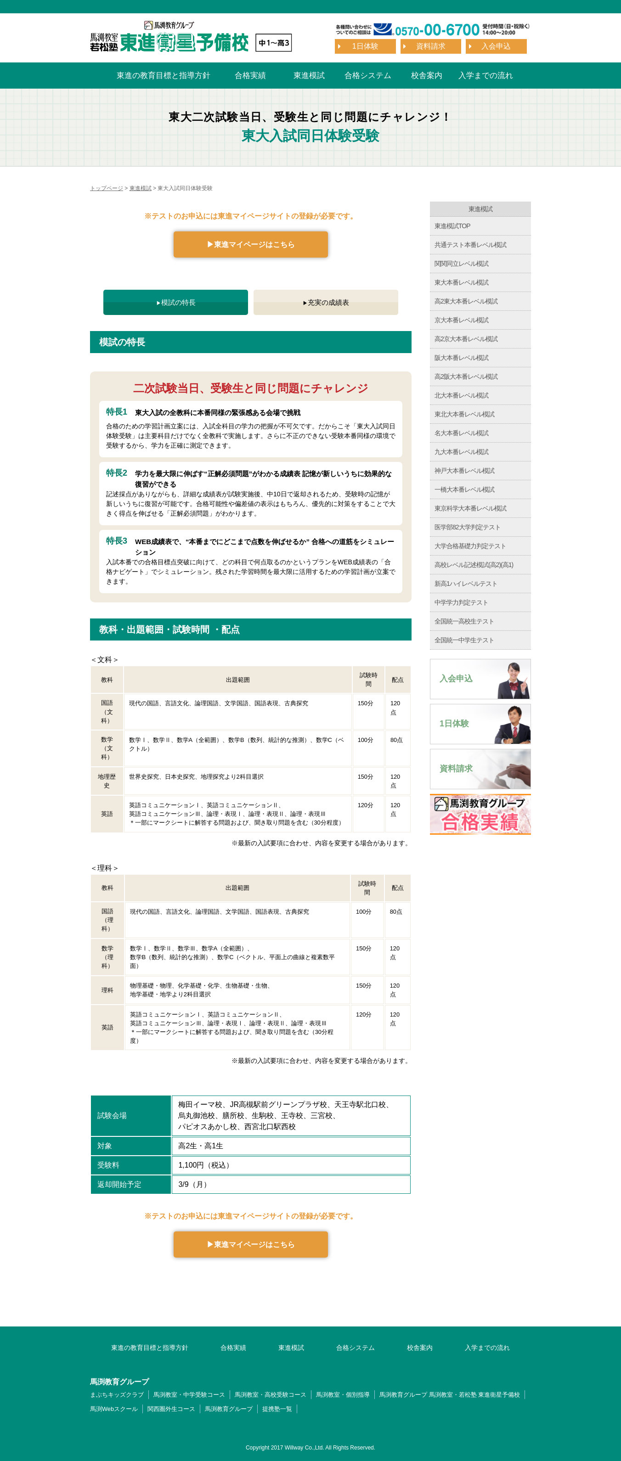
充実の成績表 (328, 302)
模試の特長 (178, 302)
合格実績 (250, 75)
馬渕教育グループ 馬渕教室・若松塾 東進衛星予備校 (449, 1394)
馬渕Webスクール (114, 1408)
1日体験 (365, 46)
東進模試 (309, 75)
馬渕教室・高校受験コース (270, 1394)
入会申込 (496, 46)
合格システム (367, 75)
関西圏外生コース (171, 1408)
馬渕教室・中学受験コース (189, 1394)
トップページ (106, 188)
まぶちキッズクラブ (117, 1394)
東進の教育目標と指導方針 (163, 75)
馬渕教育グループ (229, 1408)
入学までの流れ (485, 75)
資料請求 (431, 46)
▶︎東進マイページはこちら (251, 244)
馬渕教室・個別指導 (343, 1394)
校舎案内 (426, 75)
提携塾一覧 (277, 1408)
